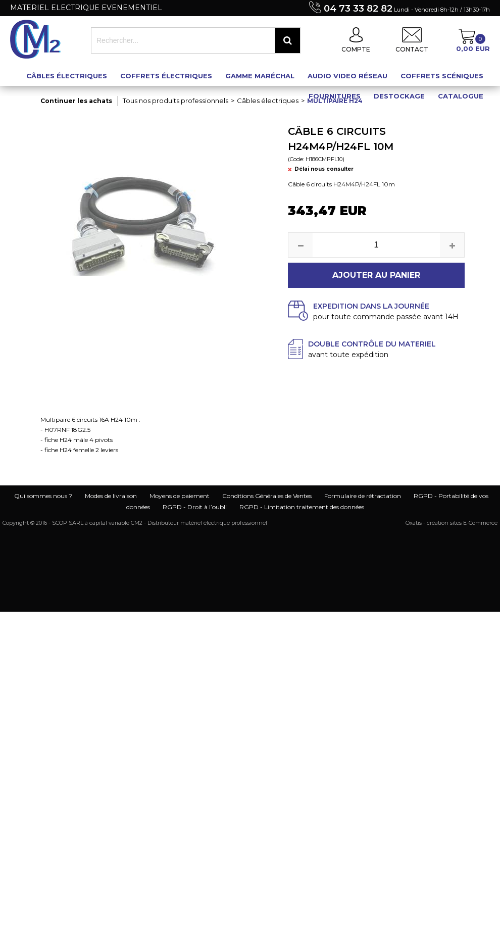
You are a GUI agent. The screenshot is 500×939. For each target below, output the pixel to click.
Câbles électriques (66, 76)
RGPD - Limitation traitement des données (301, 507)
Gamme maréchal (259, 76)
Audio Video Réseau (347, 76)
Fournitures (335, 96)
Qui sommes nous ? (43, 496)
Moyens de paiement (179, 496)
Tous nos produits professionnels (175, 100)
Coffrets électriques (166, 76)
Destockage (399, 96)
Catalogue (460, 96)
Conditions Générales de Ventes (267, 496)
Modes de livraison (111, 496)
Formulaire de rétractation (362, 496)
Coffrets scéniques (442, 76)
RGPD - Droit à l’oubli (195, 507)
